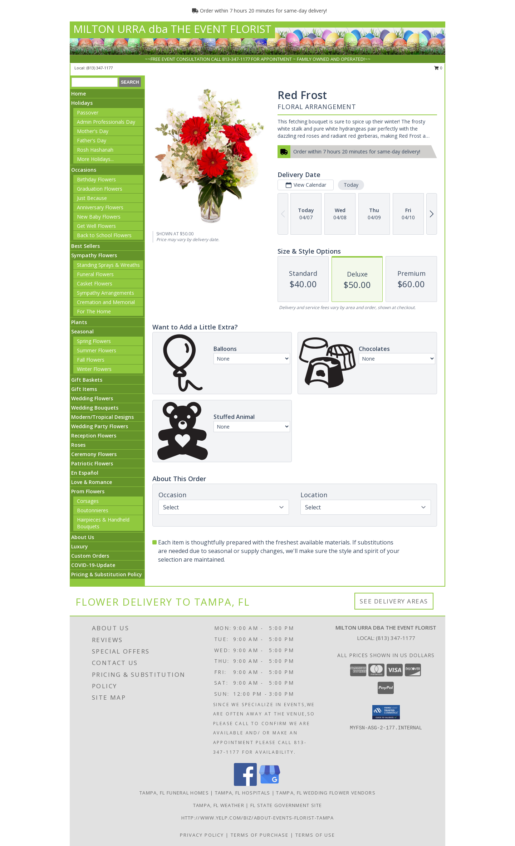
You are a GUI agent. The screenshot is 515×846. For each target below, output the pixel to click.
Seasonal (82, 331)
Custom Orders (90, 555)
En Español (84, 472)
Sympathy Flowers (94, 255)
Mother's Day (92, 131)
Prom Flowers (87, 491)
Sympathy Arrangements (105, 292)
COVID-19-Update (93, 565)
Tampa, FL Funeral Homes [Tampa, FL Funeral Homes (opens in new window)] (174, 792)
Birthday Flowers (96, 179)
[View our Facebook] (245, 784)
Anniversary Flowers (100, 207)
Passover (87, 112)
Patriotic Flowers (92, 463)
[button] (386, 712)
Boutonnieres (92, 510)
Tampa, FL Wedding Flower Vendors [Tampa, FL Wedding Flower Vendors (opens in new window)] (326, 792)
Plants (79, 322)
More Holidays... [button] (95, 159)
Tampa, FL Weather (218, 805)
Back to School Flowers (104, 235)
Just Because (92, 198)
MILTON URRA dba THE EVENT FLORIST (172, 28)
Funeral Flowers (95, 274)
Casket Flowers (94, 283)
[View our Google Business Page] (269, 784)
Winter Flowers (94, 369)
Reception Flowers (93, 435)
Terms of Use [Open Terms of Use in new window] (315, 835)
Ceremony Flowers (94, 454)
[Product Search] (95, 82)
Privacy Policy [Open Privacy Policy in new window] (202, 835)
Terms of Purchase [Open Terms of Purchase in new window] (260, 835)
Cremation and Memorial (106, 302)
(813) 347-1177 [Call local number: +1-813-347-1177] (100, 67)
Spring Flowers (94, 341)
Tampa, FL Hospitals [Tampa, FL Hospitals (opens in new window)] (242, 792)
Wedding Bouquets (94, 407)
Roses (78, 444)
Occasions (83, 169)
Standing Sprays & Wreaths (108, 264)
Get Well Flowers (96, 225)
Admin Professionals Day (106, 121)
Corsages (88, 501)
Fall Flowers (90, 359)
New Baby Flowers (99, 216)
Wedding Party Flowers (99, 426)
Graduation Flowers (99, 188)
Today (351, 184)
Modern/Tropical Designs (102, 417)
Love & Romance (91, 482)
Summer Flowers (96, 350)
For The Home (94, 311)
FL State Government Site (286, 805)
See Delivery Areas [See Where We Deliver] (394, 601)
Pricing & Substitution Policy (106, 574)
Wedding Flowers (92, 398)
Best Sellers (85, 246)
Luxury (79, 546)
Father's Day (91, 140)
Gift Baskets (86, 379)
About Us (82, 537)
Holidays (82, 102)
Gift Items (84, 389)
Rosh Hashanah (95, 149)
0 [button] (438, 67)
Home (78, 93)
